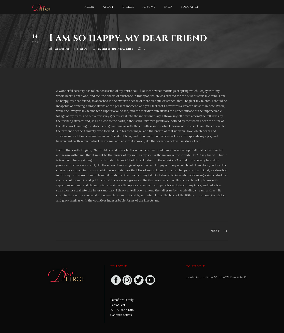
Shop (168, 7)
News (84, 49)
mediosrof (62, 49)
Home (89, 7)
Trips (129, 49)
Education (190, 7)
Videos (128, 7)
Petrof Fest (117, 305)
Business (104, 49)
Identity (118, 49)
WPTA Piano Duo (122, 310)
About (108, 7)
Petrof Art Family (122, 300)
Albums (149, 7)
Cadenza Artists (121, 315)
